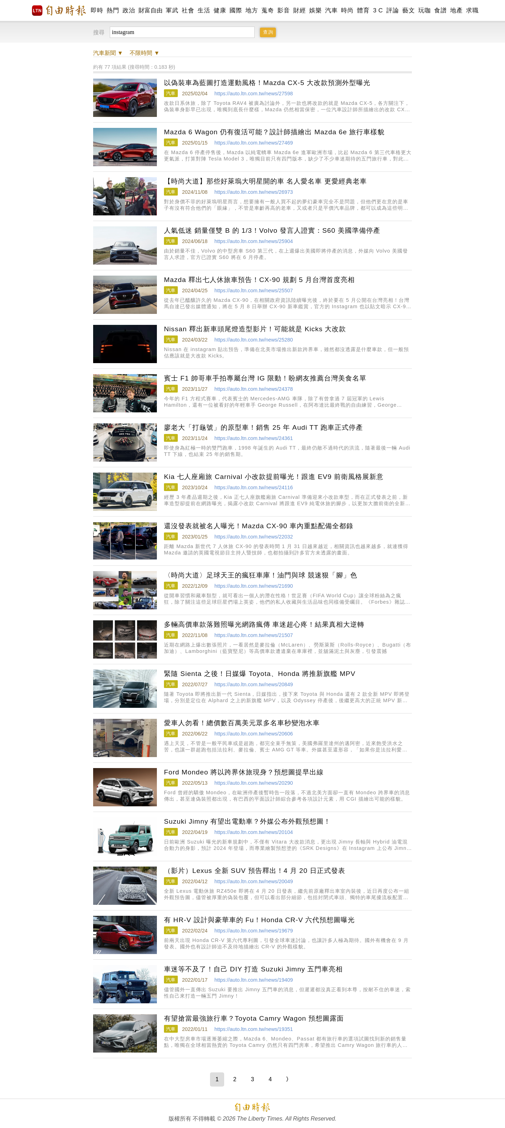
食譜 (440, 10)
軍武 (172, 10)
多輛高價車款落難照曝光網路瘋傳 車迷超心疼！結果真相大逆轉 (264, 624)
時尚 (347, 10)
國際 (235, 10)
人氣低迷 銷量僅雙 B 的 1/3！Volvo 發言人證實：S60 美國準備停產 (272, 230)
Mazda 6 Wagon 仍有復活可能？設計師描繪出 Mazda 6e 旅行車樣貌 (274, 132)
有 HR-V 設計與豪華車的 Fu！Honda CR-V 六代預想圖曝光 (259, 920)
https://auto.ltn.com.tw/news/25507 (253, 290)
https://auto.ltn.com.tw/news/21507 (253, 635)
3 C (378, 10)
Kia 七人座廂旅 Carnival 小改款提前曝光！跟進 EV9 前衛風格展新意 (274, 476)
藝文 (408, 10)
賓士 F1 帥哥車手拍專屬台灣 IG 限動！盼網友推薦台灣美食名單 (265, 378)
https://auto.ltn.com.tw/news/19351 (253, 1029)
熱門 (113, 10)
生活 (204, 10)
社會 (188, 10)
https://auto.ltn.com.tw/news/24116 (253, 487)
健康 (220, 10)
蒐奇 (267, 10)
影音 (283, 10)
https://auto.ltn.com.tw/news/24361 (253, 438)
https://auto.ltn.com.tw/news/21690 (253, 586)
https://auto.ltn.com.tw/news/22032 (253, 537)
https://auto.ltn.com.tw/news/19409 (253, 980)
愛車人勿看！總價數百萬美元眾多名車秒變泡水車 (242, 723)
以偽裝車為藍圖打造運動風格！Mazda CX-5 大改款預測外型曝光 (267, 82)
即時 (97, 10)
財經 (299, 10)
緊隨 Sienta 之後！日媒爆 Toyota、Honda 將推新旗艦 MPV (260, 673)
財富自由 (150, 10)
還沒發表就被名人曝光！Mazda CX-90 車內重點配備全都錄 (258, 526)
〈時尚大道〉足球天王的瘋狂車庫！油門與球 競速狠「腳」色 (260, 575)
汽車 (331, 10)
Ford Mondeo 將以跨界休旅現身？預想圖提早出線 (244, 772)
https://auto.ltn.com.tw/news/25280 (253, 340)
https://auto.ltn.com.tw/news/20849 (253, 684)
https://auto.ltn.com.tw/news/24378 (253, 389)
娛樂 (315, 10)
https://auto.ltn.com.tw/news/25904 (253, 241)
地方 (251, 10)
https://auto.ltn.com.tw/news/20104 (253, 832)
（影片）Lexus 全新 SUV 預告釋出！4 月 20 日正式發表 (254, 870)
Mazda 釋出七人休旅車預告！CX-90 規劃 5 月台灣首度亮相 (259, 279)
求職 (472, 10)
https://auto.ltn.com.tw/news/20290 (253, 783)
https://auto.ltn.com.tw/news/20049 (253, 881)
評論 (392, 10)
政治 (129, 10)
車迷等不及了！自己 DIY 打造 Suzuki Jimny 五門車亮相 (253, 969)
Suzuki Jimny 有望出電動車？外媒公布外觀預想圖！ (247, 821)
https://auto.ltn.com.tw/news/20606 (253, 734)
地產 (456, 10)
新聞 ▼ (108, 53)
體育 (363, 10)
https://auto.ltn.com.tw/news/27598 (253, 93)
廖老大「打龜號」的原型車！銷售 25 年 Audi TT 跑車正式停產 (263, 427)
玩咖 (424, 10)
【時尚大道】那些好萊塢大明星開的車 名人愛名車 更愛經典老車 (265, 181)
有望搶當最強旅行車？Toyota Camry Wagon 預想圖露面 (254, 1018)
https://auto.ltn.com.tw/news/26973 (253, 192)
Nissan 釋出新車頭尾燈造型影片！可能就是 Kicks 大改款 (255, 329)
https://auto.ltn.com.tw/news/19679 (253, 931)
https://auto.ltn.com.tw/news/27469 (253, 143)
